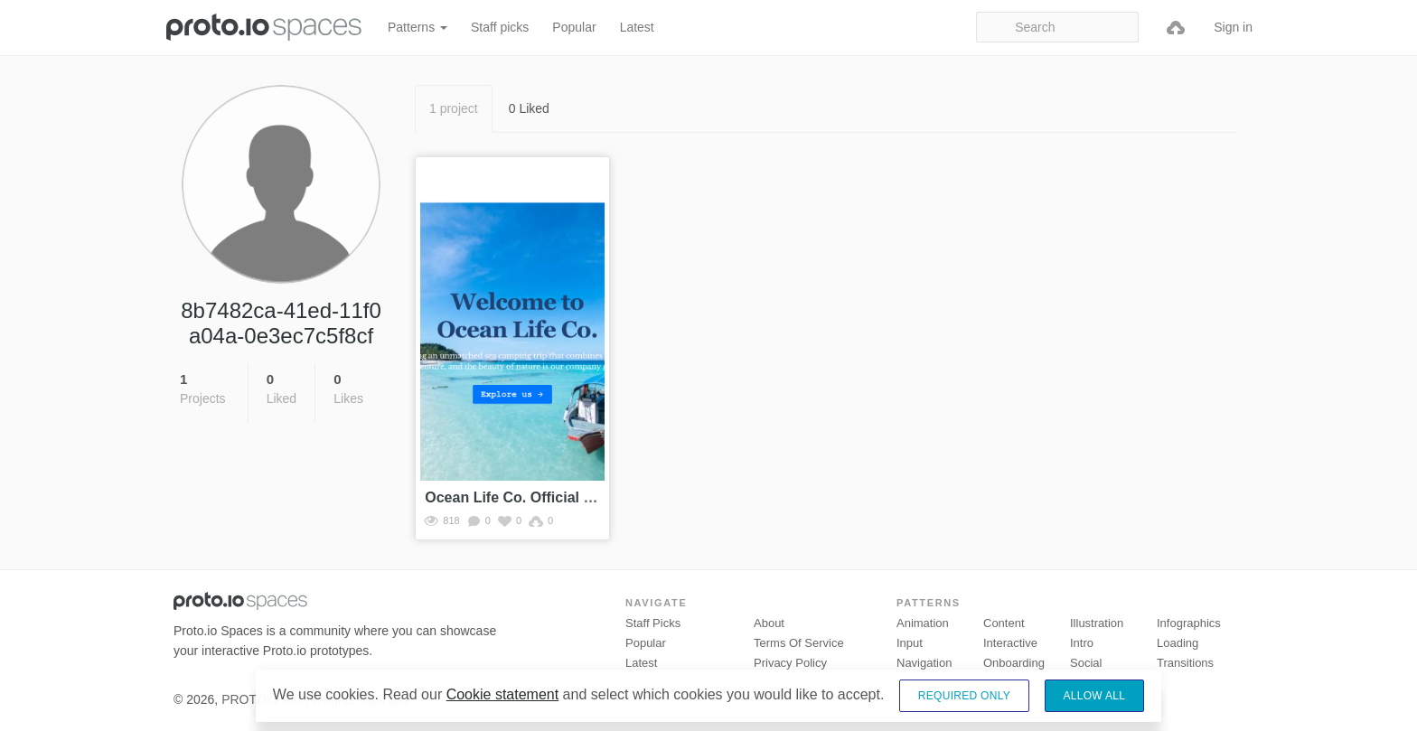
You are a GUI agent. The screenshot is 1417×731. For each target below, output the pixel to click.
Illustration (1096, 623)
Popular (574, 27)
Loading (1177, 643)
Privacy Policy (790, 663)
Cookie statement (502, 694)
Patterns (417, 27)
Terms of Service (799, 643)
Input (909, 643)
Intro (1081, 643)
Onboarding (1014, 663)
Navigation (924, 663)
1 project (453, 108)
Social (1086, 663)
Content (1004, 623)
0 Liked (529, 108)
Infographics (1189, 623)
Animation (922, 623)
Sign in (1233, 27)
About (769, 623)
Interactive (1010, 643)
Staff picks (500, 27)
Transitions (1185, 663)
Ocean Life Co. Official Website (531, 497)
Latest (637, 27)
